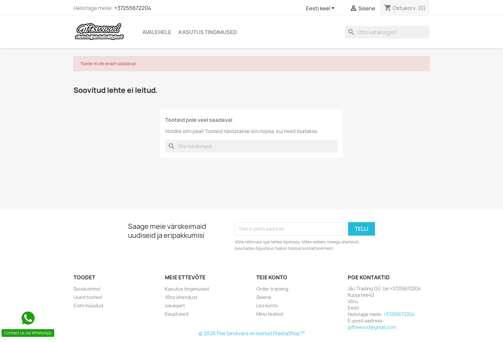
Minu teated (269, 314)
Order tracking (272, 289)
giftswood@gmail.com (372, 327)
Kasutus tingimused (208, 32)
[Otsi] (387, 32)
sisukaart (175, 305)
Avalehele (156, 32)
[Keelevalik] (321, 9)
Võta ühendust (181, 297)
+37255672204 (132, 8)
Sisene (263, 297)
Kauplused (176, 314)
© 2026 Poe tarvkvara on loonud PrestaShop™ (252, 333)
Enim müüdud (88, 305)
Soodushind (86, 289)
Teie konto (271, 277)
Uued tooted (87, 297)
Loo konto (267, 305)
